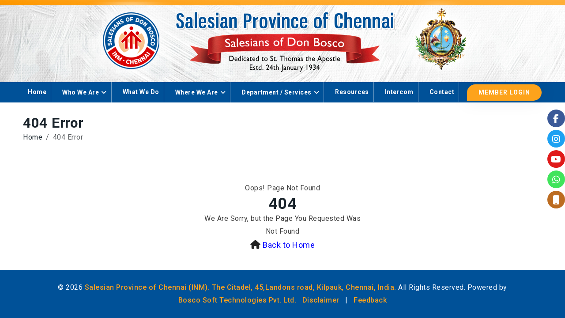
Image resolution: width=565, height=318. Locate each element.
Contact (442, 91)
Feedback (370, 300)
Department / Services (276, 92)
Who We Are (80, 92)
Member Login (504, 92)
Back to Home (289, 245)
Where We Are (196, 92)
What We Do (141, 91)
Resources (352, 91)
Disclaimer (320, 300)
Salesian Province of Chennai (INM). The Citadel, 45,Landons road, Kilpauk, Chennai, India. (240, 287)
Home (37, 91)
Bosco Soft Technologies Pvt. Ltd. (237, 300)
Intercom (399, 91)
